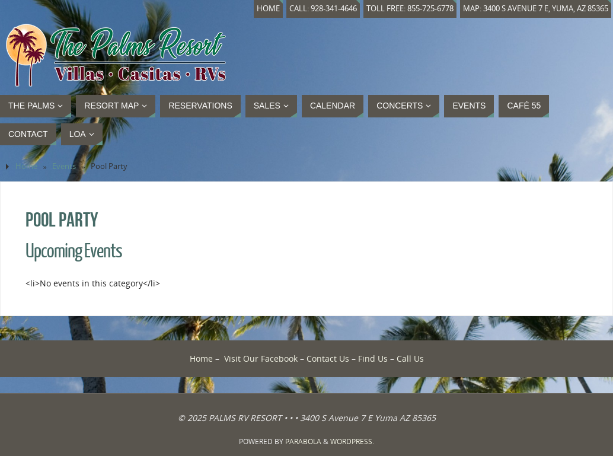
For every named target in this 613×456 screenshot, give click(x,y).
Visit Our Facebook (261, 358)
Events (64, 166)
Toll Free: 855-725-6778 (410, 9)
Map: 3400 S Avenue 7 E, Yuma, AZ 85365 (535, 9)
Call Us (410, 358)
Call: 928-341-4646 (323, 9)
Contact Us (327, 358)
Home (268, 9)
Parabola (303, 441)
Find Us (373, 358)
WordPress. (352, 441)
